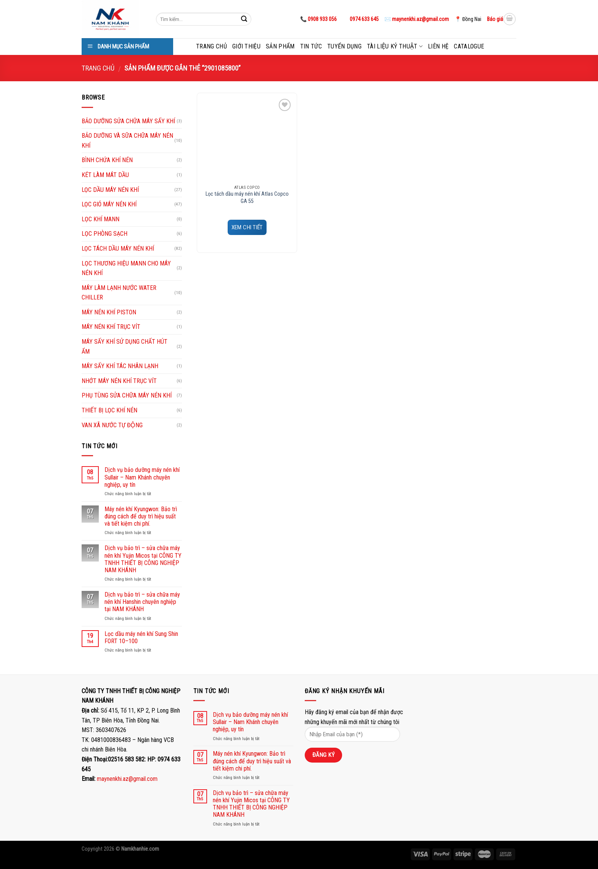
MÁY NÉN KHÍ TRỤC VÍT (111, 326)
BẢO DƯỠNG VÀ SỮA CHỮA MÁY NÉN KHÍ (127, 140)
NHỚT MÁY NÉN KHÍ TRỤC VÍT (119, 381)
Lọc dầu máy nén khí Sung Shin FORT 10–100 (141, 637)
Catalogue (469, 46)
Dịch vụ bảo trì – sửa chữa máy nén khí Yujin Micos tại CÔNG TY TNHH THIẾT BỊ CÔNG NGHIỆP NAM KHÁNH (143, 559)
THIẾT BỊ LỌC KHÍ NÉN (109, 410)
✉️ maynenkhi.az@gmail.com (416, 19)
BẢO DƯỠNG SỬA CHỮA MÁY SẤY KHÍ (128, 121)
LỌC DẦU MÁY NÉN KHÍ (110, 189)
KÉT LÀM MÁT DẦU (105, 175)
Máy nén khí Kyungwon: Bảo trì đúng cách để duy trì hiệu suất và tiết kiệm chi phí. (140, 516)
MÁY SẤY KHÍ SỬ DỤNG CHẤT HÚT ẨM (124, 346)
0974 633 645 (364, 19)
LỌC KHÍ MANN (100, 219)
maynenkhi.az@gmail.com (127, 778)
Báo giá (495, 19)
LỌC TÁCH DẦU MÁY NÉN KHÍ (118, 248)
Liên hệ (438, 46)
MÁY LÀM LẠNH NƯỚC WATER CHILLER (119, 292)
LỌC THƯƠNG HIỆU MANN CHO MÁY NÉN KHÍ (126, 268)
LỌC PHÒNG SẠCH (104, 233)
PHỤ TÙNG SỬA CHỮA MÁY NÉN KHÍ (127, 395)
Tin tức (311, 46)
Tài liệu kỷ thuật (395, 46)
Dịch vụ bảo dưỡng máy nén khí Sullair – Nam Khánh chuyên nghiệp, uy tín (142, 477)
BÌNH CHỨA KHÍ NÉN (107, 160)
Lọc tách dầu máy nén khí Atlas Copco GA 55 (247, 197)
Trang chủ (211, 46)
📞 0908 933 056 (318, 19)
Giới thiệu (246, 46)
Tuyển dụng (344, 46)
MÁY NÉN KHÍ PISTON (109, 312)
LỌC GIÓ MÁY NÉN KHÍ (109, 204)
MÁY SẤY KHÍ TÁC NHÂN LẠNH (120, 366)
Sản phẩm (280, 46)
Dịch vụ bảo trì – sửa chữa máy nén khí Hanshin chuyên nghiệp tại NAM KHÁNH (142, 602)
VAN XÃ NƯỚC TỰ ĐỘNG (112, 425)
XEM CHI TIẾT (247, 227)
